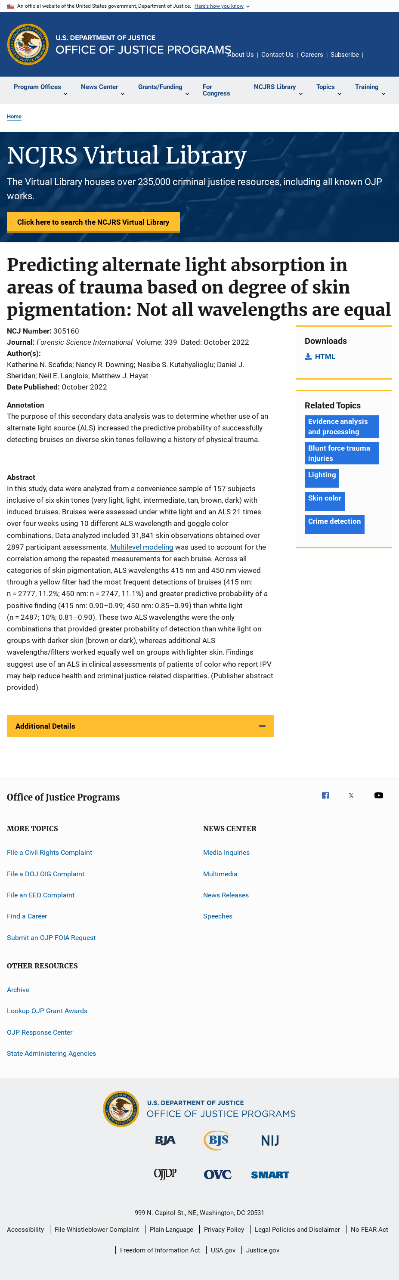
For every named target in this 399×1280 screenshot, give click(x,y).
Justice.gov (262, 1250)
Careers (312, 55)
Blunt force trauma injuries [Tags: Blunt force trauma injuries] (339, 453)
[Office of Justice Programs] (28, 44)
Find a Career (27, 916)
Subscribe (345, 55)
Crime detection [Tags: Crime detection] (334, 521)
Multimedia (220, 873)
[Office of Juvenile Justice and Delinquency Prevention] (165, 1182)
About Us (240, 55)
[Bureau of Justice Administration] (165, 1147)
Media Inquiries (226, 852)
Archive (18, 990)
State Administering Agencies (51, 1053)
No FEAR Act (369, 1230)
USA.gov (223, 1250)
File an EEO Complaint (40, 895)
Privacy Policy (224, 1230)
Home (14, 116)
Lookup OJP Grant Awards (47, 1011)
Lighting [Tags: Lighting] (322, 474)
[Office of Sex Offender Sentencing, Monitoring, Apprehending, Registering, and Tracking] (270, 1180)
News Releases (226, 895)
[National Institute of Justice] (270, 1147)
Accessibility (25, 1230)
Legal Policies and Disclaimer (297, 1230)
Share (376, 60)
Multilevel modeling (141, 547)
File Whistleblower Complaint (97, 1230)
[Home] (143, 44)
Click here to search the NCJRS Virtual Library (93, 222)
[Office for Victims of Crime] (218, 1181)
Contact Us (277, 55)
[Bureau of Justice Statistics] (218, 1152)
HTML (325, 356)
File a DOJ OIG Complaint (45, 873)
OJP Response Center (39, 1032)
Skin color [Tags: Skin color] (324, 498)
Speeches (217, 916)
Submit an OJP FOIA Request (51, 937)
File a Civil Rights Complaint (49, 852)
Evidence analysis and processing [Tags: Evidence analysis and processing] (338, 426)
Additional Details (45, 726)
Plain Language (171, 1230)
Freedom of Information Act (160, 1250)
